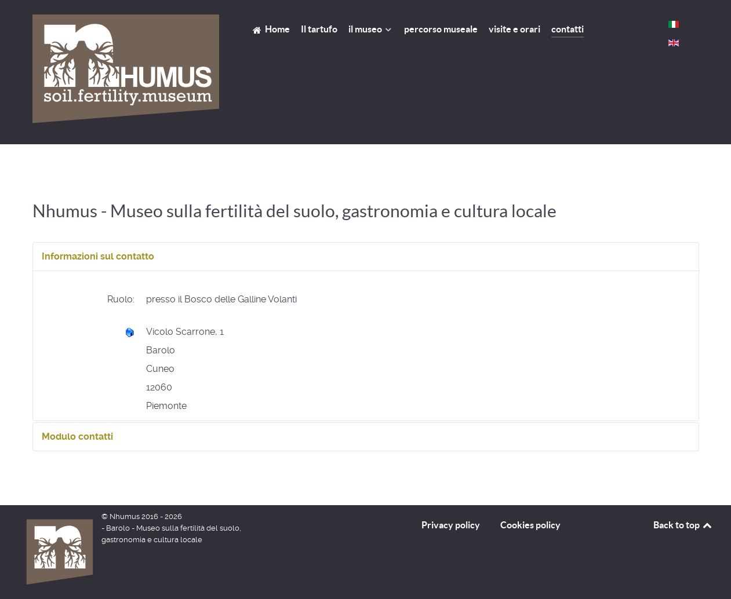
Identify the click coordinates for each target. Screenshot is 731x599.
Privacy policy (450, 525)
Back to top (683, 525)
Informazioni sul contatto (98, 256)
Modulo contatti (77, 436)
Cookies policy (530, 525)
